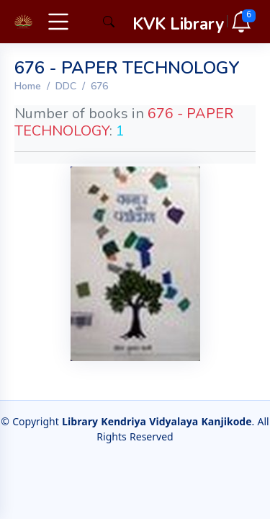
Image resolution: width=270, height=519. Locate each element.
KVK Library (178, 24)
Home (27, 86)
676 (99, 86)
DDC (65, 86)
